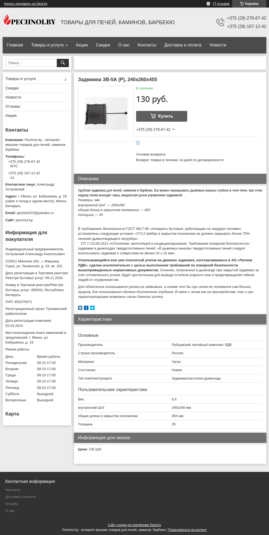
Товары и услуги (47, 45)
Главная (15, 45)
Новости (218, 45)
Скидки (103, 45)
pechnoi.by (24, 220)
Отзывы (12, 106)
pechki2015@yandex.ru (35, 213)
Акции (82, 45)
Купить (165, 116)
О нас (124, 45)
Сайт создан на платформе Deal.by (134, 525)
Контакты (147, 45)
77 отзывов (221, 4)
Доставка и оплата (182, 45)
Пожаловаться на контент (187, 530)
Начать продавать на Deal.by (25, 4)
